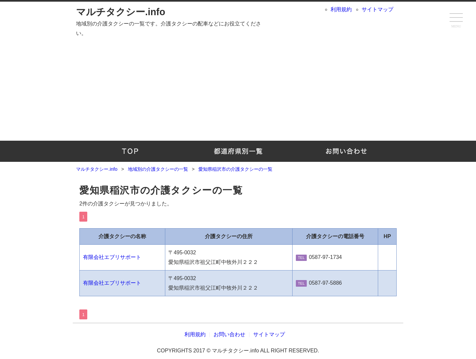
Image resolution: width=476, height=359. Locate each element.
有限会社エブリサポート (112, 257)
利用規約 (341, 9)
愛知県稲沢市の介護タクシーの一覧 (161, 190)
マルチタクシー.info (120, 12)
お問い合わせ (346, 151)
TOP (130, 151)
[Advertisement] (238, 88)
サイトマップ (377, 9)
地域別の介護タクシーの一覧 (238, 151)
